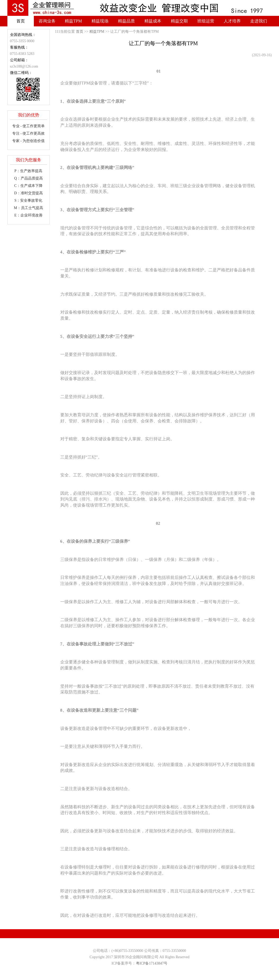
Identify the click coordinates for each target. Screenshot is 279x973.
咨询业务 (47, 21)
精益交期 (179, 21)
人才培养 (232, 21)
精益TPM (73, 21)
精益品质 (126, 21)
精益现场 (100, 21)
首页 (20, 21)
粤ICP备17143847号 (152, 963)
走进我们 (258, 21)
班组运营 (205, 21)
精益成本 (152, 21)
